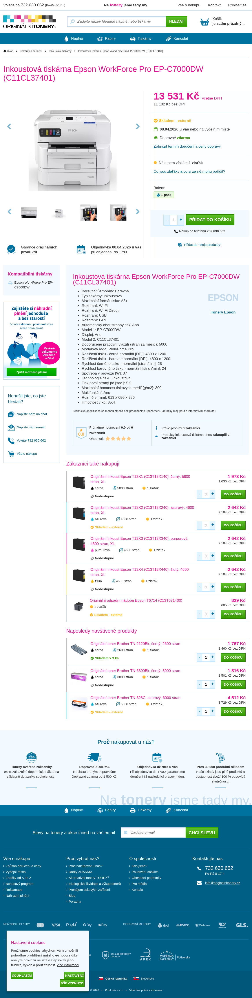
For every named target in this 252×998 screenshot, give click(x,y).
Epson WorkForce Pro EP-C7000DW (33, 285)
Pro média (139, 884)
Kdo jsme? (139, 866)
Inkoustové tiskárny (60, 51)
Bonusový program (19, 884)
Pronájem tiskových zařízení (89, 889)
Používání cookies (145, 872)
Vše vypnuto (72, 983)
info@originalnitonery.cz (222, 883)
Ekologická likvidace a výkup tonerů (95, 884)
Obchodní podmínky (146, 878)
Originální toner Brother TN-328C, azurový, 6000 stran (136, 698)
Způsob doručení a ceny (23, 866)
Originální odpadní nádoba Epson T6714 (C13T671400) (136, 600)
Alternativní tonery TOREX (90, 878)
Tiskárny (141, 39)
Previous (9, 128)
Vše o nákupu (188, 5)
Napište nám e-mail (26, 427)
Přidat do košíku (210, 219)
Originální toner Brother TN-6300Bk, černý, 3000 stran (135, 671)
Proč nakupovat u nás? (85, 866)
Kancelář (178, 39)
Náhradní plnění (17, 895)
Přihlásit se (237, 5)
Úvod (10, 51)
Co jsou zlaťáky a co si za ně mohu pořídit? (189, 171)
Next (137, 128)
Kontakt (214, 5)
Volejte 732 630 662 (27, 440)
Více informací (68, 965)
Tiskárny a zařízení (31, 51)
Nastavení (74, 975)
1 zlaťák (153, 488)
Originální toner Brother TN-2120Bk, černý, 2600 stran (135, 644)
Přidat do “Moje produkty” (199, 244)
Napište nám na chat (27, 414)
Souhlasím (22, 975)
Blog (72, 895)
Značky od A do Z (18, 878)
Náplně (72, 39)
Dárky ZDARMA (80, 872)
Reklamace (14, 889)
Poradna (75, 901)
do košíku (233, 494)
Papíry (106, 39)
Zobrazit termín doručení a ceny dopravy (187, 146)
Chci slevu (202, 832)
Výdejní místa (16, 872)
